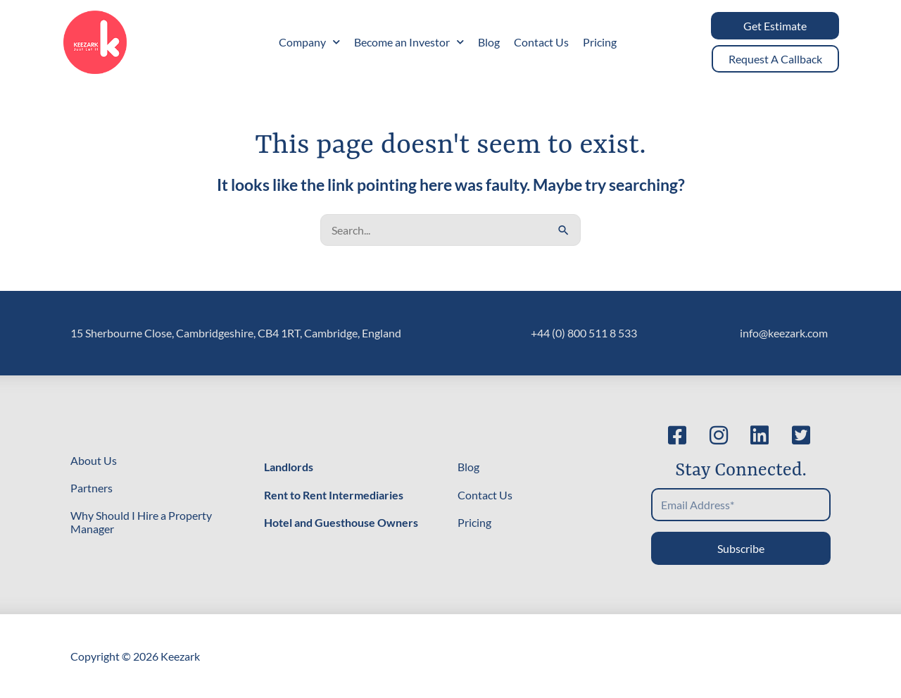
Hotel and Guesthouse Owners (341, 522)
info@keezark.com (784, 332)
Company (309, 42)
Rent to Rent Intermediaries (333, 494)
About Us (93, 460)
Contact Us (541, 42)
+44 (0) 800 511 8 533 (584, 332)
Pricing (600, 42)
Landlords (288, 466)
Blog (489, 42)
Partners (91, 487)
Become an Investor (409, 42)
